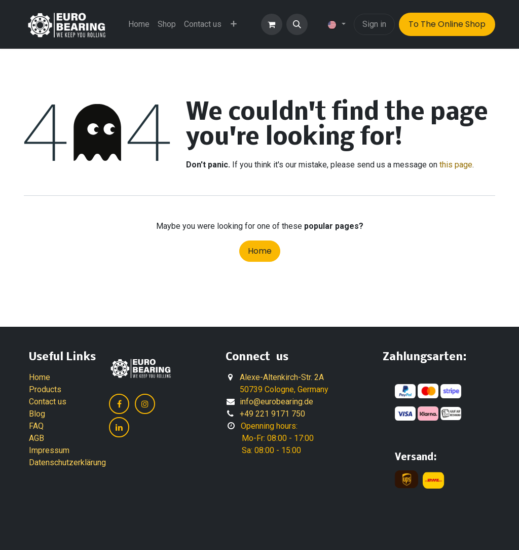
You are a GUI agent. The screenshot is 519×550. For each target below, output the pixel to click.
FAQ (36, 426)
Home (260, 251)
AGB (36, 438)
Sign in (374, 24)
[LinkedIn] (119, 427)
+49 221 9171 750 (272, 414)
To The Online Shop (447, 24)
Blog (37, 414)
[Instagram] (145, 404)
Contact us (47, 401)
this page (455, 164)
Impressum (49, 450)
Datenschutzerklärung (67, 462)
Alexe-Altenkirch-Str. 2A (282, 377)
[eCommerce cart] (271, 24)
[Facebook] (119, 404)
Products (45, 389)
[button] (297, 24)
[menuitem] (139, 24)
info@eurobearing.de (276, 401)
